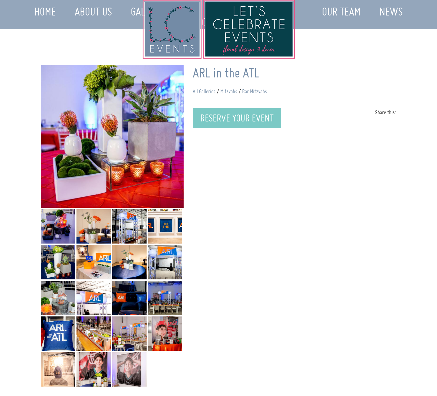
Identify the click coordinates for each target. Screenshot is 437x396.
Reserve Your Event (237, 118)
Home (45, 11)
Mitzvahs (228, 91)
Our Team (341, 11)
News (391, 11)
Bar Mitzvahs (254, 91)
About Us (93, 11)
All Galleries (204, 91)
